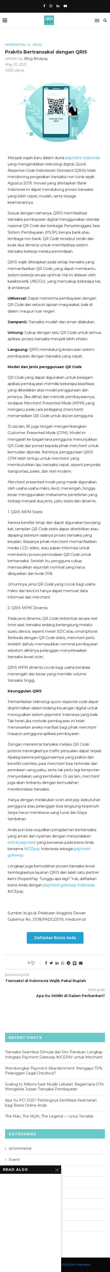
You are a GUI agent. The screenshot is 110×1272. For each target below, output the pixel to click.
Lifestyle (16, 1181)
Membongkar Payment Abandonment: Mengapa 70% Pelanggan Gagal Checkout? (53, 1071)
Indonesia (82, 158)
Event (14, 1159)
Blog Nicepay (36, 58)
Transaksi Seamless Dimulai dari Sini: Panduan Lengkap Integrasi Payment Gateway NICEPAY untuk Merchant (54, 1054)
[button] (55, 938)
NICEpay (32, 849)
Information (15, 44)
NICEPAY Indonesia (76, 1264)
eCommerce (20, 1148)
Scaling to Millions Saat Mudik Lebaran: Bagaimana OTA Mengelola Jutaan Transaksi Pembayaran (54, 1087)
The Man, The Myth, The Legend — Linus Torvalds (49, 1116)
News (37, 44)
